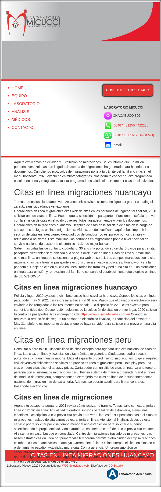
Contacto (22, 127)
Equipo (19, 96)
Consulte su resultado (127, 90)
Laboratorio (26, 104)
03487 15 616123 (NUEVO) (134, 135)
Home (17, 88)
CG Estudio (115, 465)
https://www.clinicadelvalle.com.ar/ (105, 314)
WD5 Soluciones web (75, 465)
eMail (113, 145)
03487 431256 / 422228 (131, 125)
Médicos (21, 119)
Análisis (20, 111)
